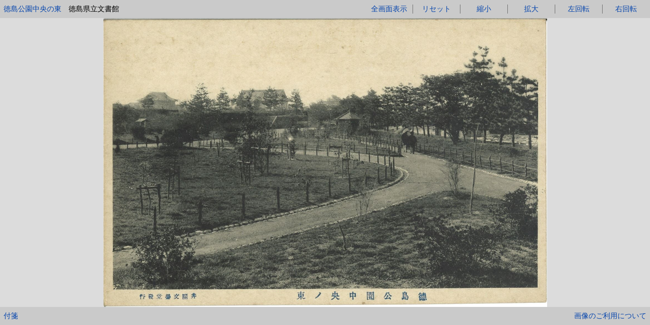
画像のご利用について (610, 316)
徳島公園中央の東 (32, 9)
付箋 (11, 316)
